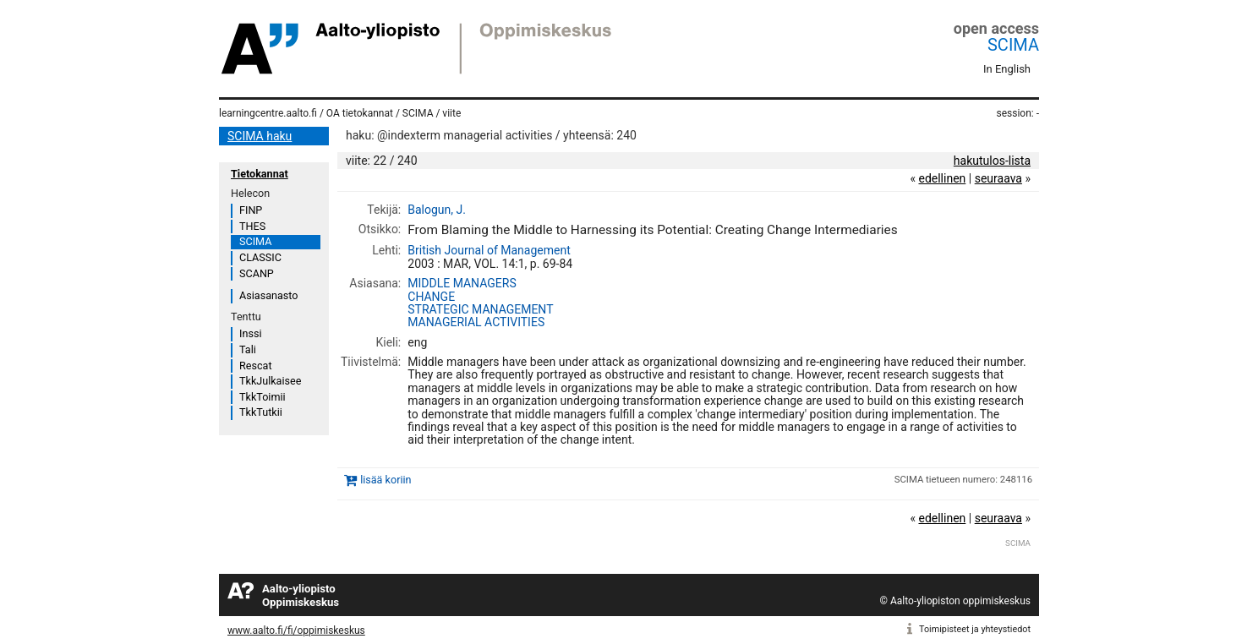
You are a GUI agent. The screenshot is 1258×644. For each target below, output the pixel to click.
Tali (247, 349)
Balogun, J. (436, 209)
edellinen (941, 178)
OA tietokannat (359, 113)
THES (252, 226)
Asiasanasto (268, 295)
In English (1007, 69)
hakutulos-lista (992, 160)
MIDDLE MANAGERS (461, 283)
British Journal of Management (488, 250)
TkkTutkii (260, 412)
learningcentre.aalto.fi (268, 113)
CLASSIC (260, 257)
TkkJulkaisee (270, 380)
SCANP (256, 273)
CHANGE (431, 296)
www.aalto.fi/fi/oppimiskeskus (296, 630)
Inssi (250, 333)
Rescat (255, 365)
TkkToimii (262, 396)
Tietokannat (259, 173)
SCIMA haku (259, 136)
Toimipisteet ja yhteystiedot (975, 629)
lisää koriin (385, 479)
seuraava (998, 178)
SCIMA (1013, 45)
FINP (250, 210)
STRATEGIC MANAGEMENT (480, 309)
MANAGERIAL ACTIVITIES (475, 322)
